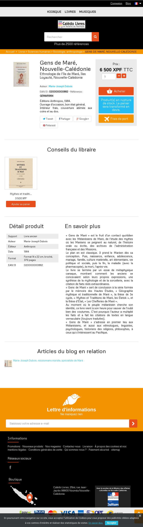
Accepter (111, 523)
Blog (128, 3)
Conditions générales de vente (45, 449)
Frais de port (116, 119)
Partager (64, 118)
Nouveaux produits (32, 446)
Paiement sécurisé (99, 449)
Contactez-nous (72, 446)
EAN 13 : (44, 91)
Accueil (10, 51)
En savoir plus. (96, 523)
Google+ (82, 118)
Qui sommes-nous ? (75, 449)
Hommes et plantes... (21, 193)
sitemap (115, 449)
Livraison (88, 446)
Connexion (116, 3)
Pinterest (49, 125)
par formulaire (71, 502)
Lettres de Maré (57, 193)
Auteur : (44, 86)
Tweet (47, 118)
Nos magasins (53, 446)
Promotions (14, 446)
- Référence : (76, 91)
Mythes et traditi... (93, 193)
